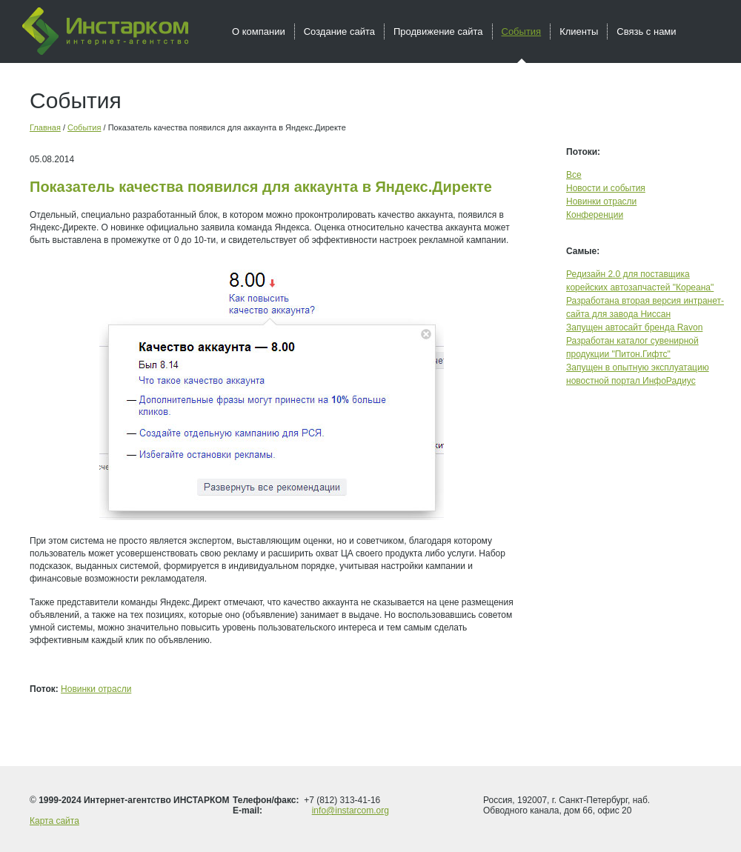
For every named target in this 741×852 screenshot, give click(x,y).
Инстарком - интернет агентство (105, 31)
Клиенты (578, 31)
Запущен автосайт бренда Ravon (634, 327)
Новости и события (605, 188)
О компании (258, 31)
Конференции (594, 215)
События (84, 127)
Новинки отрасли (96, 689)
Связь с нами (646, 31)
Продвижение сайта (438, 31)
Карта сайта (54, 821)
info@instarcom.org (350, 810)
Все (574, 175)
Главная (45, 127)
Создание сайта (339, 31)
